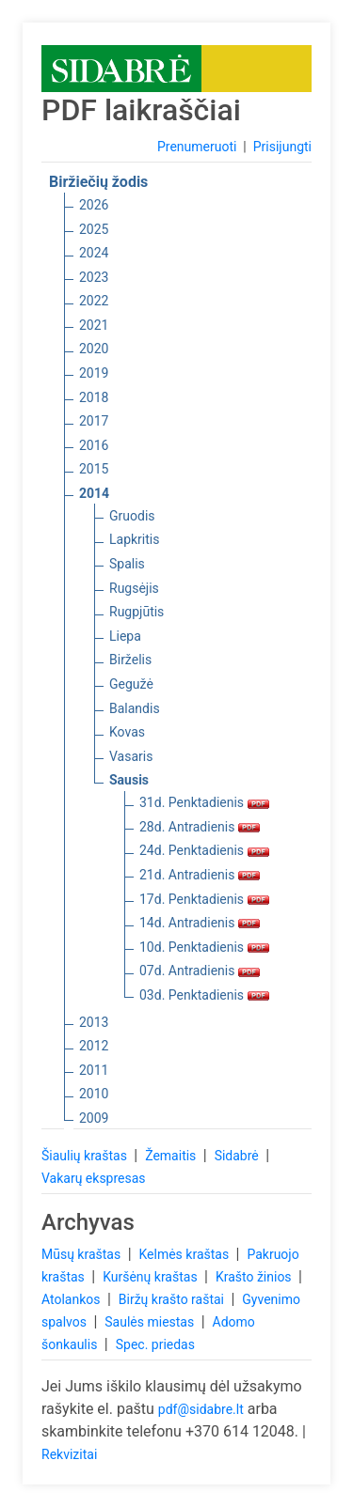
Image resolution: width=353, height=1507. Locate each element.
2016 (93, 445)
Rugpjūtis (136, 611)
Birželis (130, 659)
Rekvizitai (69, 1454)
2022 (93, 300)
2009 (93, 1118)
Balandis (134, 708)
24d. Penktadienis (204, 850)
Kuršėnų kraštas (152, 1276)
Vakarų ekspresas (93, 1178)
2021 (93, 325)
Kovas (127, 731)
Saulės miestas (150, 1321)
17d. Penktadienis (204, 899)
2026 (93, 204)
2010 (93, 1093)
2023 (93, 277)
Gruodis (132, 515)
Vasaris (130, 756)
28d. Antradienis (199, 826)
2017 (93, 420)
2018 (93, 397)
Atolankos (72, 1299)
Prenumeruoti (196, 146)
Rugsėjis (134, 588)
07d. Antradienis (199, 970)
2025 (93, 229)
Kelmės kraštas (185, 1254)
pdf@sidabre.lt (201, 1409)
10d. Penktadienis (204, 947)
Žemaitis (172, 1155)
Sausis (129, 779)
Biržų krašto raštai (173, 1299)
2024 (93, 252)
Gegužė (131, 683)
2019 (93, 373)
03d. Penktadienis (204, 994)
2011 (93, 1070)
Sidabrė (239, 1155)
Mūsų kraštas (82, 1254)
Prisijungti (282, 146)
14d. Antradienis (199, 922)
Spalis (127, 563)
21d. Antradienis (199, 874)
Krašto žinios (255, 1276)
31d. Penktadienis (204, 802)
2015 (93, 468)
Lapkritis (134, 539)
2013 (93, 1022)
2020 (93, 348)
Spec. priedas (155, 1344)
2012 (93, 1045)
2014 (94, 493)
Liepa (125, 636)
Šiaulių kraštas (85, 1155)
